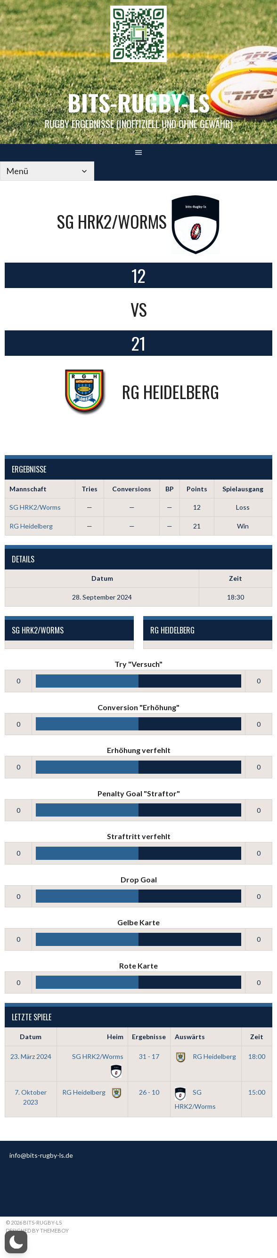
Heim (115, 1037)
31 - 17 (149, 1056)
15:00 (256, 1092)
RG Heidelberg (31, 526)
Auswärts (190, 1037)
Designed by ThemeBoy (37, 1230)
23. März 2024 (30, 1056)
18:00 (256, 1056)
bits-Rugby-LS (138, 102)
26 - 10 (149, 1092)
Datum (30, 1037)
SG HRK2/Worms (35, 507)
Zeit (256, 1037)
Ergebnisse (149, 1037)
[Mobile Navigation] (47, 171)
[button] (16, 1242)
